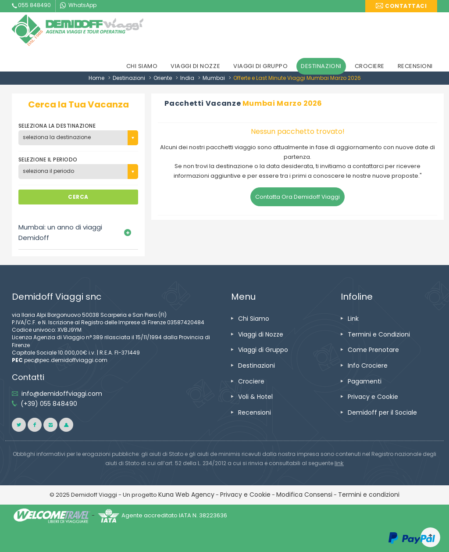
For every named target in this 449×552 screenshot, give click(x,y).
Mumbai (214, 78)
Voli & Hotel (255, 396)
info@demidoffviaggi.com (61, 393)
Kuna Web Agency (186, 494)
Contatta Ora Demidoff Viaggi (297, 197)
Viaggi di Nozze (260, 334)
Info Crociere (368, 365)
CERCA (78, 197)
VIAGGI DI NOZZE (195, 66)
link (339, 463)
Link (353, 318)
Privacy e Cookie (373, 396)
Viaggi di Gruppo (263, 349)
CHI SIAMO (142, 66)
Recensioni (254, 412)
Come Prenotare (373, 349)
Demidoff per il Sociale (382, 412)
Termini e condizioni (368, 494)
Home (96, 78)
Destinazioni (129, 78)
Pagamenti (364, 381)
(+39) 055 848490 (49, 403)
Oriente (162, 78)
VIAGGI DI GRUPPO (260, 66)
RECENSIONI (415, 66)
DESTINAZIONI (321, 66)
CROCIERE (370, 66)
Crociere (251, 381)
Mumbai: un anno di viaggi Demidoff (60, 232)
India (187, 78)
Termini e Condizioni (379, 334)
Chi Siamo (253, 318)
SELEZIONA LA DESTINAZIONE (57, 125)
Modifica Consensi (304, 494)
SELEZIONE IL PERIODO (48, 159)
